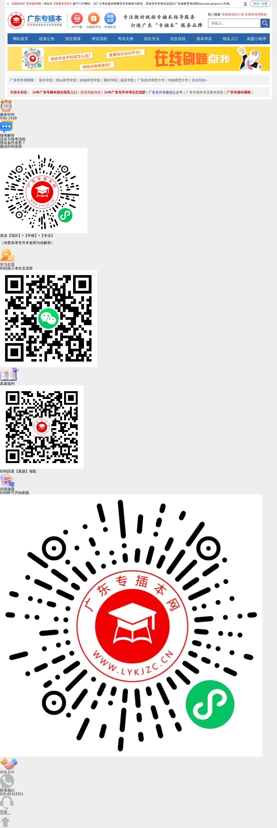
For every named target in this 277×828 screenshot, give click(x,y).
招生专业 (151, 38)
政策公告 (47, 38)
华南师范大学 (178, 80)
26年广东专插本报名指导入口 (54, 92)
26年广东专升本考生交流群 (124, 92)
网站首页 (20, 38)
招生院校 (178, 38)
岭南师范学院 (90, 80)
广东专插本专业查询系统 (204, 92)
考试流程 (99, 38)
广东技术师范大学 (151, 80)
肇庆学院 (110, 80)
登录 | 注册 (260, 3)
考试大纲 (125, 38)
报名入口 (230, 38)
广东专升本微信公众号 (166, 92)
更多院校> (199, 80)
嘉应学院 (127, 80)
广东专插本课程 (239, 92)
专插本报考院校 (256, 14)
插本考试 (204, 38)
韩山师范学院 (66, 80)
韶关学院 (46, 80)
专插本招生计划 (233, 14)
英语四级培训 (90, 92)
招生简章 (73, 38)
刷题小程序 (256, 38)
